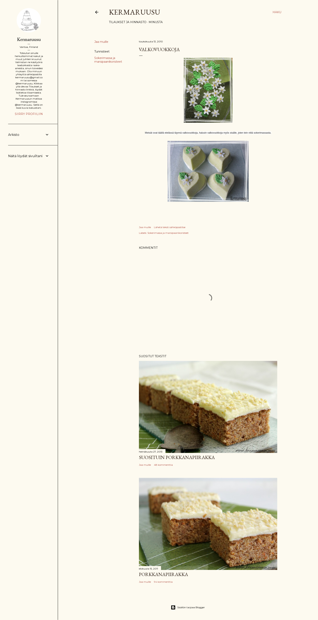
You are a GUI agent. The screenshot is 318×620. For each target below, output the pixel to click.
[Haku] (277, 12)
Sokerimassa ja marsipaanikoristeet (108, 59)
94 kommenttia (163, 581)
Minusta (156, 22)
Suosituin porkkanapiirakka (177, 457)
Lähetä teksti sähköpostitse (169, 227)
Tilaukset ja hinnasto (127, 22)
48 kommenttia (163, 464)
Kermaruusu (134, 12)
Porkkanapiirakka (163, 574)
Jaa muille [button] (101, 42)
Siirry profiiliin (29, 114)
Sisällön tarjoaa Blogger (188, 607)
